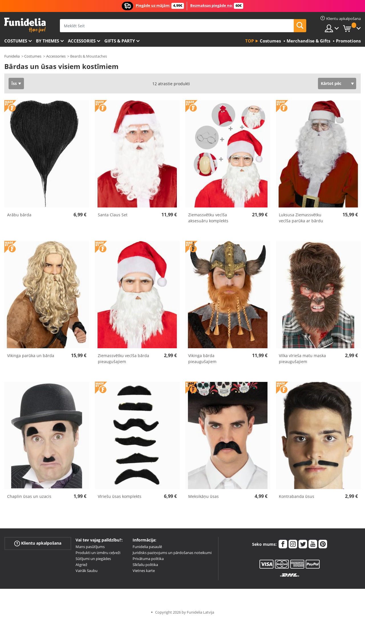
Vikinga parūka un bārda (30, 355)
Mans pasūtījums (90, 546)
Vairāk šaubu (87, 570)
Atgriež (81, 564)
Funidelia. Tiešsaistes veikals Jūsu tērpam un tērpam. (25, 25)
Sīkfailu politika (145, 564)
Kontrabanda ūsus (296, 496)
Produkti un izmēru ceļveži (98, 552)
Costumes (15, 41)
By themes (47, 41)
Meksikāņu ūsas (203, 496)
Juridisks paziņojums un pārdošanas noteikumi (172, 552)
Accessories (82, 41)
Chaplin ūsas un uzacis (29, 496)
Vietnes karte (144, 570)
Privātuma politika (148, 558)
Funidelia (12, 56)
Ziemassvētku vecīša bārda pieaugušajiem (123, 358)
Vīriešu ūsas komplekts (119, 496)
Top (249, 41)
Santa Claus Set (112, 214)
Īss (14, 83)
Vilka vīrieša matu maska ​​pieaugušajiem (303, 358)
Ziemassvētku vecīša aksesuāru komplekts (208, 217)
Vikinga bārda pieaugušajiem (202, 358)
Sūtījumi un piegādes (93, 558)
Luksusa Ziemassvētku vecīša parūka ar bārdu (301, 217)
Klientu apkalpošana (37, 543)
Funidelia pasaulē (147, 546)
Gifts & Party (119, 41)
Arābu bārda (19, 214)
